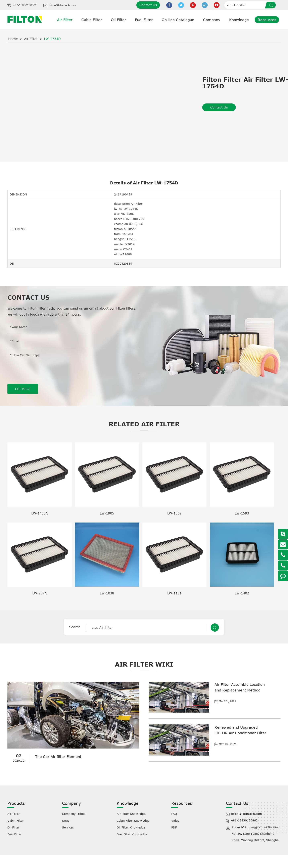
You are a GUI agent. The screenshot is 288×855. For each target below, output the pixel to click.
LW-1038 (107, 593)
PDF (174, 827)
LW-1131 (174, 593)
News (65, 820)
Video (175, 820)
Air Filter (65, 19)
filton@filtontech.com (62, 5)
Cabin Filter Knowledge (133, 820)
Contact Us (148, 5)
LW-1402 (242, 593)
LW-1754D (52, 39)
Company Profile (73, 813)
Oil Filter (118, 19)
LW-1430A (39, 513)
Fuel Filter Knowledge (132, 834)
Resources (267, 19)
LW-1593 (242, 513)
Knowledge (239, 19)
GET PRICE (23, 388)
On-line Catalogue (178, 19)
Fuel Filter (144, 19)
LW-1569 (174, 513)
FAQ (174, 813)
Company (211, 19)
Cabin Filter (91, 19)
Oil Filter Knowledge (131, 827)
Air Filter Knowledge (131, 813)
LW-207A (39, 593)
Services (68, 827)
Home (13, 39)
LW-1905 (107, 513)
